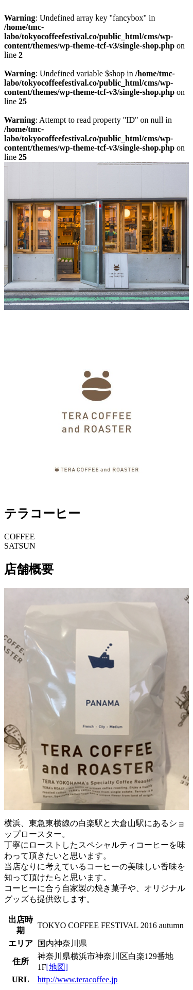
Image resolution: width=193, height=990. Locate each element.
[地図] (57, 967)
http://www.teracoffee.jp (78, 979)
